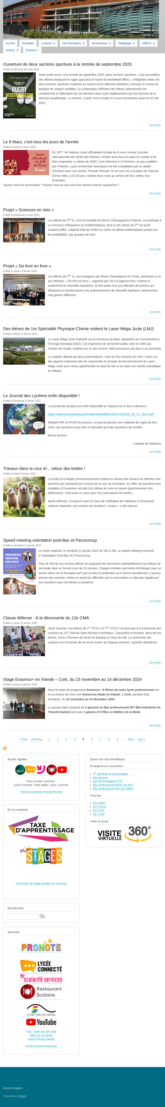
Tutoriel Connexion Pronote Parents (41, 791)
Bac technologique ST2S (108, 781)
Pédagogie (125, 44)
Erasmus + (32, 50)
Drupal (22, 1096)
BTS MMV (99, 803)
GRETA (147, 44)
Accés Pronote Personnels (41, 1046)
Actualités (28, 43)
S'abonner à (4, 749)
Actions (11, 51)
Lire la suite (155, 125)
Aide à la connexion (41, 1035)
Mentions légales (13, 1088)
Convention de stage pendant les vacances (41, 883)
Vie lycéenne (100, 44)
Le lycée (47, 44)
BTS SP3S (99, 806)
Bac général (100, 777)
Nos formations (72, 44)
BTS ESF (98, 810)
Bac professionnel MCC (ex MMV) (113, 788)
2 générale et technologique (110, 773)
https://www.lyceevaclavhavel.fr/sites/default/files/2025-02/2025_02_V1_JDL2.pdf (100, 414)
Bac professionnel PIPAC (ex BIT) (113, 784)
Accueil (10, 43)
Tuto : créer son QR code (41, 1031)
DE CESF (99, 814)
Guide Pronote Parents (41, 1039)
